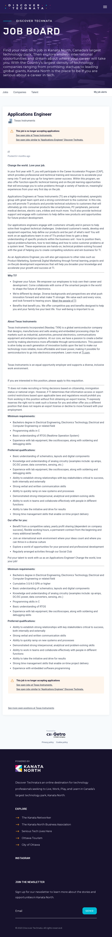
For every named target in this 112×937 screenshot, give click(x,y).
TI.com (86, 352)
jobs (5, 92)
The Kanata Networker (36, 817)
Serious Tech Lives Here (37, 831)
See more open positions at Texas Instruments (31, 708)
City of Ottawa (31, 844)
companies (19, 92)
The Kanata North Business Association (46, 824)
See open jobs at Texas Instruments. (34, 135)
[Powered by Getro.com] (56, 734)
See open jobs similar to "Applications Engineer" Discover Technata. (49, 140)
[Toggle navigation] (105, 6)
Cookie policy (62, 742)
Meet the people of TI (64, 300)
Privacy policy (48, 742)
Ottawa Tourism (32, 838)
